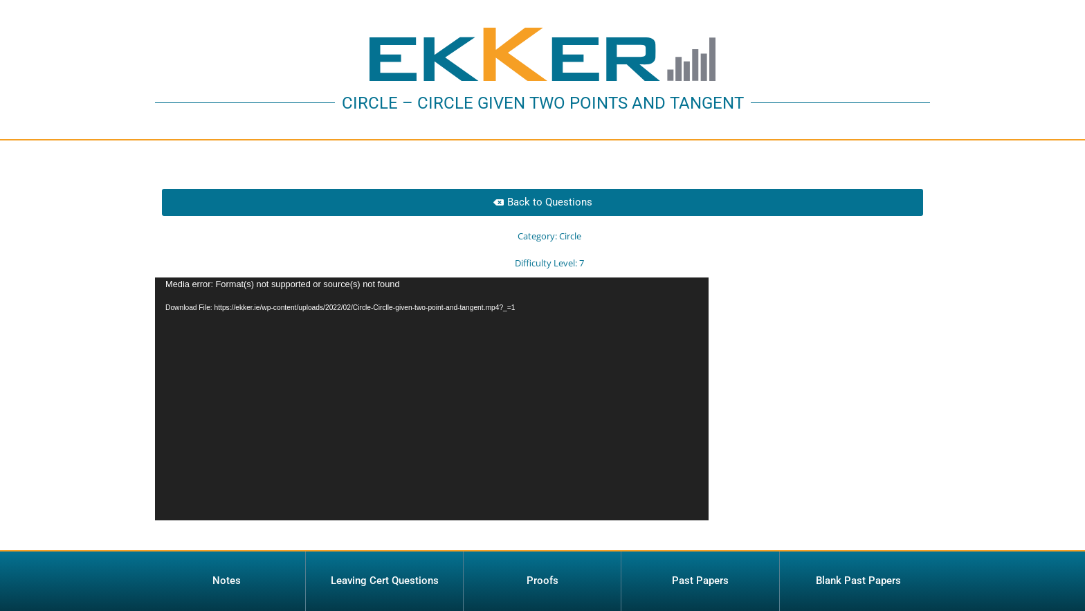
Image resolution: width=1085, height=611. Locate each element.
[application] (432, 398)
